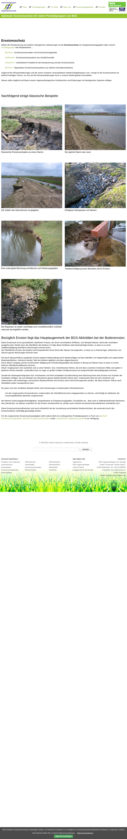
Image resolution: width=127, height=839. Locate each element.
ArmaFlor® (9, 63)
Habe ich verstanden (63, 836)
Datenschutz (69, 443)
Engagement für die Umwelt (83, 470)
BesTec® (9, 68)
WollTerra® (9, 57)
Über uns (67, 7)
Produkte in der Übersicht (10, 462)
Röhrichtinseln (30, 462)
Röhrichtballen (6, 473)
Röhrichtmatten (30, 470)
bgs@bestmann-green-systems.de (113, 475)
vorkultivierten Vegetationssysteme (70, 418)
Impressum (59, 443)
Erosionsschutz (6, 465)
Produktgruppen (39, 7)
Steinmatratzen (54, 465)
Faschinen (53, 470)
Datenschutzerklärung (85, 833)
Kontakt (102, 7)
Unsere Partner (78, 467)
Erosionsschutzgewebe (9, 470)
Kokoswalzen (6, 467)
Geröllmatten (30, 465)
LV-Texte (54, 7)
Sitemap (85, 443)
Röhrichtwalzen (54, 462)
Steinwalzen (53, 467)
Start (25, 7)
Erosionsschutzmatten (33, 467)
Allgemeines (77, 462)
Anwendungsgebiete (84, 7)
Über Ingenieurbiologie (81, 465)
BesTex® (9, 52)
